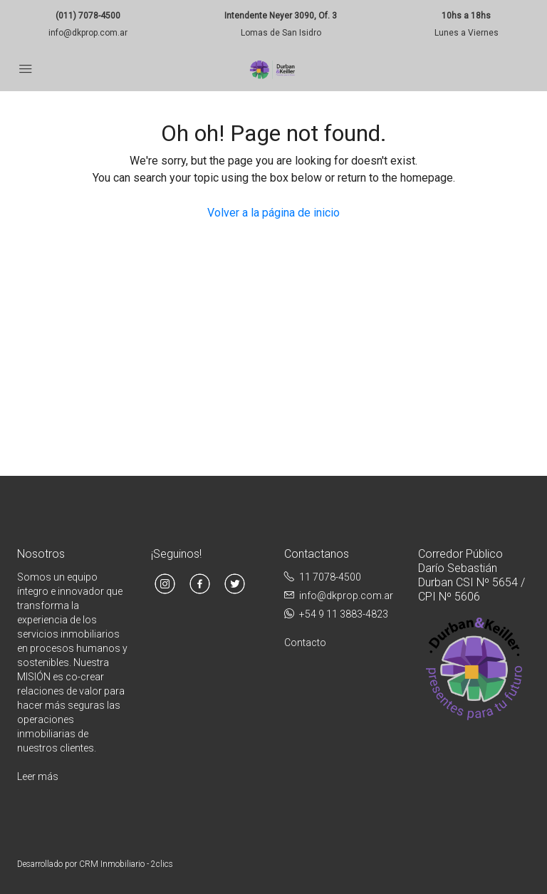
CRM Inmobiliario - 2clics (126, 864)
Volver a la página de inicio (273, 212)
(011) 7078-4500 (88, 16)
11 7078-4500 (330, 577)
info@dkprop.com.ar (87, 33)
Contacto (305, 642)
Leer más (37, 776)
